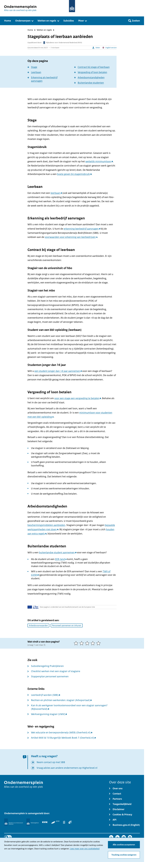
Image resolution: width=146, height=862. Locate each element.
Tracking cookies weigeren (123, 855)
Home (30, 30)
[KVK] (45, 822)
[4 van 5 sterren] (93, 643)
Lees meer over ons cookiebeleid (84, 848)
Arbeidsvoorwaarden (38, 625)
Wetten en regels (44, 30)
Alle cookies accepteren (124, 844)
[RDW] (55, 822)
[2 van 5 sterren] (82, 643)
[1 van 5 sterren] (76, 643)
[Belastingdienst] (32, 822)
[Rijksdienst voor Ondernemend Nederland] (13, 822)
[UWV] (70, 822)
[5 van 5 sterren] (99, 643)
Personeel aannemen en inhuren (66, 625)
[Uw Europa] (33, 607)
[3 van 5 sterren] (88, 643)
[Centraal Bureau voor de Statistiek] (64, 822)
